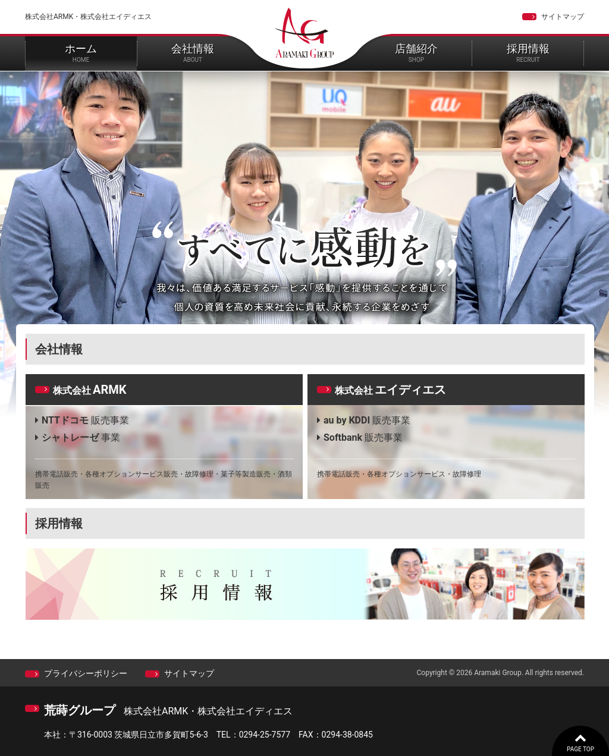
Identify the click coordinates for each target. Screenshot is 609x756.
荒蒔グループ (79, 710)
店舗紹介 (416, 52)
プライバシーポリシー (85, 673)
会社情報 (193, 52)
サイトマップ (562, 16)
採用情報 (528, 52)
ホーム (81, 52)
